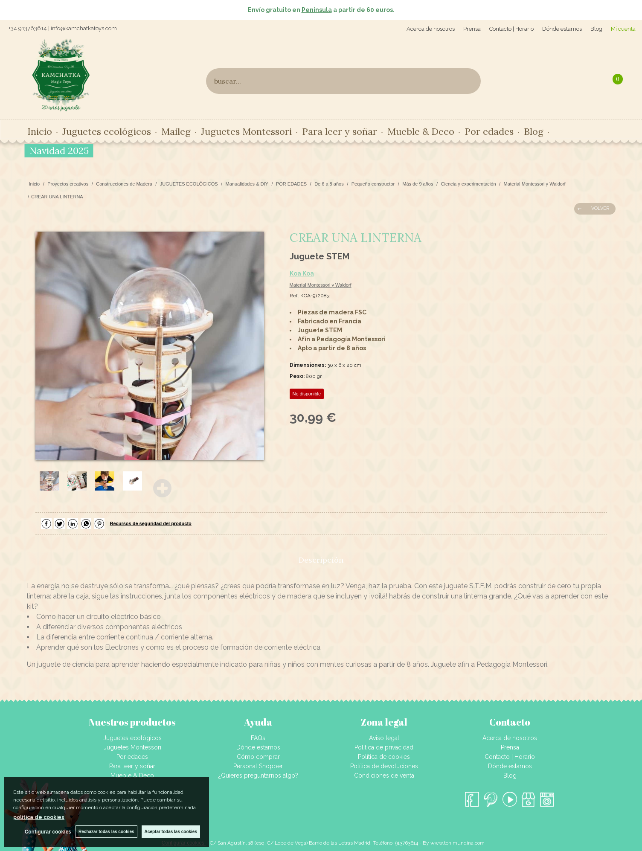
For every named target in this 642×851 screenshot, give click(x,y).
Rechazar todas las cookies (106, 831)
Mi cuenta (623, 29)
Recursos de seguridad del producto (151, 523)
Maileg (176, 131)
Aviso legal (384, 738)
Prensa (472, 29)
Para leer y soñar (339, 131)
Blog (596, 29)
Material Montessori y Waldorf (321, 285)
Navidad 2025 (59, 151)
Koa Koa (302, 273)
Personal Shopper (258, 766)
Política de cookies (384, 756)
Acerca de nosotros (431, 29)
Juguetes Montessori (246, 131)
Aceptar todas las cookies (171, 831)
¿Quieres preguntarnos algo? (258, 775)
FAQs (258, 738)
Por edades (489, 131)
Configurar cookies (48, 832)
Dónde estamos (562, 29)
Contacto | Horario (511, 29)
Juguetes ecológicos (106, 131)
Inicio (39, 131)
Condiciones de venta (384, 775)
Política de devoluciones (384, 766)
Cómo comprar (258, 756)
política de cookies (38, 817)
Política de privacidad (383, 747)
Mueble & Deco (420, 131)
